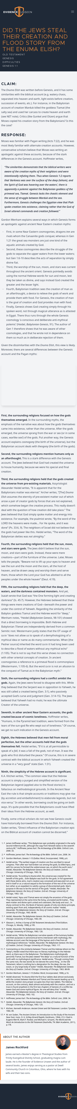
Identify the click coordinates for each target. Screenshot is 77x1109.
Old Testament (14, 55)
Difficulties (11, 62)
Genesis (8, 58)
